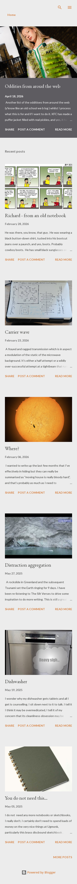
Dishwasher (16, 681)
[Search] (59, 7)
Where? (12, 448)
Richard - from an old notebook (35, 215)
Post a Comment (31, 129)
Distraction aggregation (28, 565)
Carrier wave (17, 332)
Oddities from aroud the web (32, 86)
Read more (63, 129)
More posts (62, 857)
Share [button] (9, 129)
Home (11, 14)
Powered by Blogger (39, 872)
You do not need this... (26, 798)
